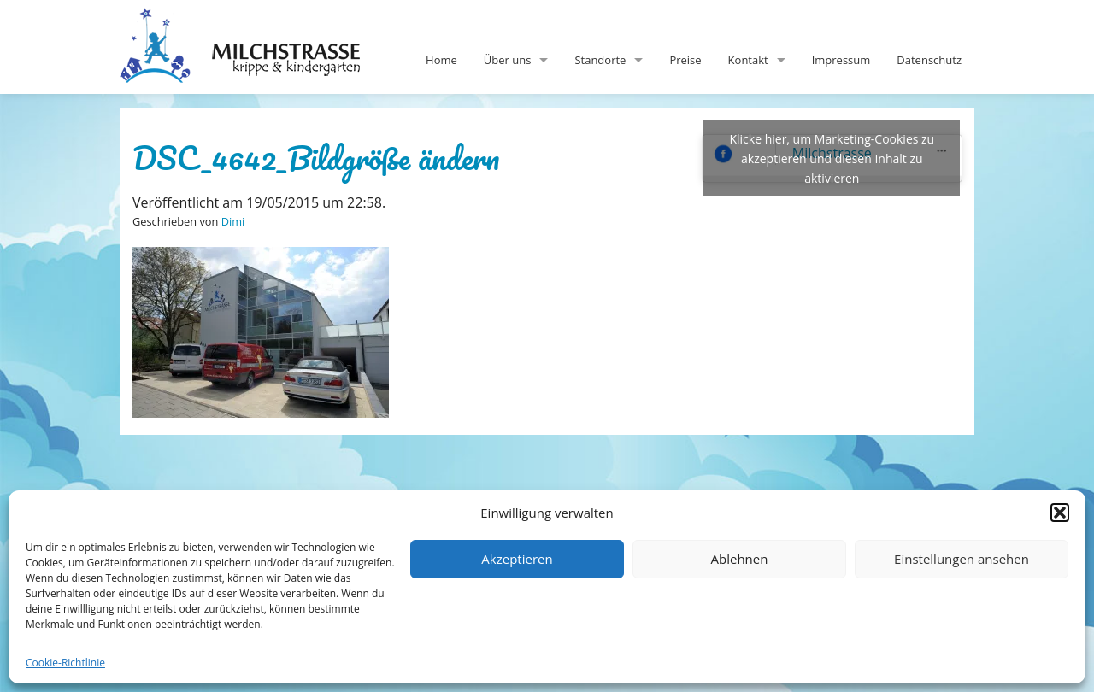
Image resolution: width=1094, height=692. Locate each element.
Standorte (600, 59)
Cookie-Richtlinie (65, 662)
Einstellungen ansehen (961, 558)
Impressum (841, 59)
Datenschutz (929, 59)
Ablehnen (739, 558)
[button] (1059, 512)
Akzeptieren (516, 558)
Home (441, 59)
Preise (685, 59)
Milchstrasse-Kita (254, 22)
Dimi (233, 221)
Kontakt (748, 59)
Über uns (508, 59)
